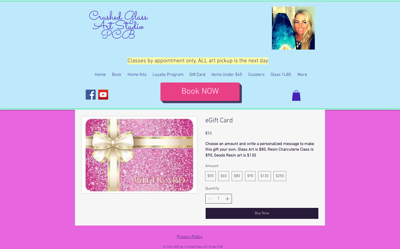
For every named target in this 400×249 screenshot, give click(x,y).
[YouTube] (103, 95)
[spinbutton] (218, 198)
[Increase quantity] (227, 199)
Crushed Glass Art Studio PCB (118, 26)
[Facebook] (91, 95)
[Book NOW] (200, 91)
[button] (296, 95)
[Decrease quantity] (210, 199)
